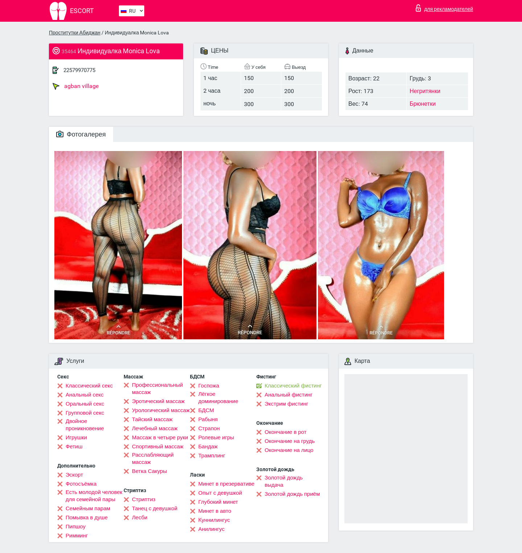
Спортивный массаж (157, 446)
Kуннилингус (214, 520)
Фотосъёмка (81, 484)
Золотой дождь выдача (284, 481)
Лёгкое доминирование (218, 398)
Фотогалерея (81, 134)
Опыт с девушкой (220, 493)
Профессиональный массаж (157, 388)
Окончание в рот (285, 432)
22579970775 (79, 70)
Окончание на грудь (290, 441)
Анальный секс (85, 394)
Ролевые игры (216, 437)
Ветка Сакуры (149, 471)
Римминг (77, 535)
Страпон (209, 428)
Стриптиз (144, 499)
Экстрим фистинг (286, 404)
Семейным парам (88, 508)
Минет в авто (214, 511)
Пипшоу (76, 526)
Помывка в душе (87, 517)
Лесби (140, 517)
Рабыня (208, 419)
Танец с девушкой (154, 508)
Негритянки (425, 91)
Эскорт (74, 475)
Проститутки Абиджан (74, 32)
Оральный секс (85, 404)
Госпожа (208, 385)
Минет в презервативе (226, 484)
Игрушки (76, 437)
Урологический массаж (161, 410)
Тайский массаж (152, 419)
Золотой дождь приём (292, 494)
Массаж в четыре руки (160, 437)
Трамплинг (211, 455)
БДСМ (206, 410)
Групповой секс (85, 413)
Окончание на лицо (289, 450)
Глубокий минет (218, 502)
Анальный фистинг (288, 394)
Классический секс (89, 385)
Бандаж (208, 446)
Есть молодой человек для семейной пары (94, 496)
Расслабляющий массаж (153, 458)
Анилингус (211, 529)
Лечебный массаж (155, 428)
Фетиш (74, 446)
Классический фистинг (293, 385)
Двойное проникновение (85, 425)
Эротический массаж (158, 401)
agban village (76, 86)
